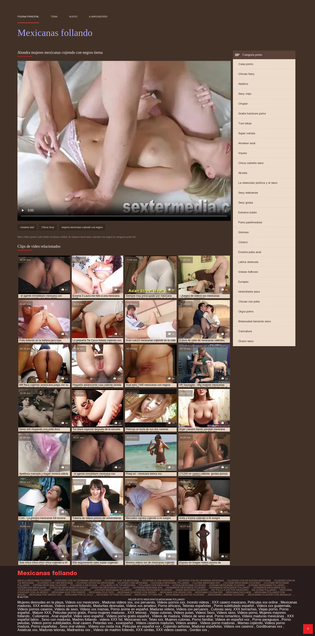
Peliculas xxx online (263, 602)
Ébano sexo (245, 341)
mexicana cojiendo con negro (136, 592)
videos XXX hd (111, 619)
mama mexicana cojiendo (192, 590)
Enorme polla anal (249, 252)
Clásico (243, 242)
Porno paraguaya (266, 619)
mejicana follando (264, 590)
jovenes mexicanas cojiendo (72, 590)
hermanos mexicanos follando (229, 587)
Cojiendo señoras (176, 626)
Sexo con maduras (56, 619)
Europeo (243, 281)
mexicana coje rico (101, 592)
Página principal (28, 16)
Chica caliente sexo (251, 163)
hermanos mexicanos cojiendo (186, 587)
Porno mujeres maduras (106, 612)
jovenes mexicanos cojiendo (153, 590)
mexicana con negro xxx (176, 592)
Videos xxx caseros (239, 626)
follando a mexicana (83, 585)
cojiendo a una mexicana (158, 580)
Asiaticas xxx (27, 630)
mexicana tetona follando (114, 594)
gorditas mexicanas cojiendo (68, 587)
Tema (54, 16)
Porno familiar (202, 619)
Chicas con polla (249, 301)
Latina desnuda (248, 262)
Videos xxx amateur (141, 606)
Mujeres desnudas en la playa (40, 602)
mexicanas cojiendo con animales (269, 594)
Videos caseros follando (73, 606)
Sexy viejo (244, 93)
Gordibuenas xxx (269, 626)
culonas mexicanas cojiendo (241, 583)
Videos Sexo (205, 612)
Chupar (243, 103)
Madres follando (85, 619)
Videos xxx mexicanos (82, 602)
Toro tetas (244, 123)
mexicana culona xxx (209, 592)
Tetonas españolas (197, 606)
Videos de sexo (66, 609)
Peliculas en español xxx (141, 626)
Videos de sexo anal (197, 616)
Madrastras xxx (79, 630)
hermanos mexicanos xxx (269, 587)
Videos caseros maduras (155, 623)
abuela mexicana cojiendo (34, 580)
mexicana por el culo (79, 594)
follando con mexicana (154, 585)
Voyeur (242, 153)
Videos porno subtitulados (51, 623)
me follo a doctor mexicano (229, 590)
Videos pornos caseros (34, 609)
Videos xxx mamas (94, 609)
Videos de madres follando (113, 630)
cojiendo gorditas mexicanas (95, 583)
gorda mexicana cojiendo (189, 585)
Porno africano (169, 606)
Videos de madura (166, 616)
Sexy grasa (245, 202)
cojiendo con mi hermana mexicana (201, 580)
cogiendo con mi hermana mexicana (78, 580)
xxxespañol (125, 623)
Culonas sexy (221, 609)
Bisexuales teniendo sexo (254, 321)
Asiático (243, 83)
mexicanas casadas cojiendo (226, 594)
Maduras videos (162, 609)
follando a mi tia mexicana (118, 585)
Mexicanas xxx (135, 619)
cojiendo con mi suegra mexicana (249, 580)
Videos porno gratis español (128, 616)
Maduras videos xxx (117, 602)
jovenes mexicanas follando (113, 590)
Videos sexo (226, 612)
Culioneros (41, 616)
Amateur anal (246, 143)
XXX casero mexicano (229, 602)
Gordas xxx (199, 630)
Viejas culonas (161, 612)
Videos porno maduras (218, 623)
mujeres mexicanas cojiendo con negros (82, 227)
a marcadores (98, 16)
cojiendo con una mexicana (55, 583)
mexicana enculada (238, 592)
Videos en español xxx (232, 619)
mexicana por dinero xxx (45, 594)
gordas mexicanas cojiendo (227, 585)
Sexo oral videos (73, 626)
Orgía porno (245, 311)
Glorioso (243, 232)
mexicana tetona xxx (148, 594)
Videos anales (187, 623)
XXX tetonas (137, 612)
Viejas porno (268, 609)
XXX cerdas (145, 630)
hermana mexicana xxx (147, 587)
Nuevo (73, 16)
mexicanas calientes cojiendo (185, 594)
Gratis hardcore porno (252, 113)
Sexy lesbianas (248, 192)
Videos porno (247, 612)
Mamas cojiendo (250, 623)
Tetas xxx (156, 619)
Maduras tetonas (52, 630)
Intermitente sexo (249, 291)
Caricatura (245, 331)
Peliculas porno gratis (69, 612)
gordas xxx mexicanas (31, 587)
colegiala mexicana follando (170, 583)
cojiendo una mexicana (133, 583)
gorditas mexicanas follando (110, 587)
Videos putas (183, 612)
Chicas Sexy (246, 74)
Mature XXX (41, 612)
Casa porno (245, 64)
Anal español (61, 616)
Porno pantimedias (250, 222)
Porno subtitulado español (234, 606)
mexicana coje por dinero (69, 592)
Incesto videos (198, 602)
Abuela (242, 172)
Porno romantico (227, 616)
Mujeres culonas (177, 619)
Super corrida (246, 133)
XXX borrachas (245, 609)
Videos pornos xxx (171, 602)
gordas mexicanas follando (266, 585)
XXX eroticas (43, 606)
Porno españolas (44, 626)
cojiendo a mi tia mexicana (122, 580)
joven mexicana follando (34, 590)
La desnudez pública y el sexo (257, 182)
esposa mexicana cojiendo (50, 585)
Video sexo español (88, 616)
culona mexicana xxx (206, 583)
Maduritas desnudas (108, 606)
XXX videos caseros (172, 630)
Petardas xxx (103, 623)
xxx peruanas (144, 602)
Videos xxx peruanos (192, 609)
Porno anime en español (129, 609)
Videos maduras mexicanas (263, 616)
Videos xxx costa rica (104, 626)
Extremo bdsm (247, 212)
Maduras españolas (207, 626)
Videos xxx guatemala (273, 606)
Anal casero (82, 623)
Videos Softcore (248, 271)
